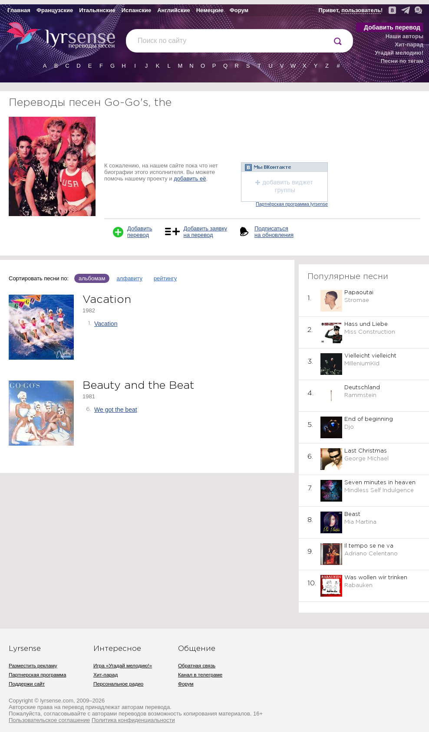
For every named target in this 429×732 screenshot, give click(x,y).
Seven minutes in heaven (380, 482)
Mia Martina (360, 522)
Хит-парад (409, 44)
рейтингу (165, 278)
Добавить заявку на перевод (205, 231)
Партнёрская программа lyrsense (292, 204)
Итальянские (97, 10)
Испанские (136, 10)
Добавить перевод (392, 27)
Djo (349, 427)
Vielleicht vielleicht (370, 356)
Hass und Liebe (366, 324)
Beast (352, 514)
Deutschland (362, 387)
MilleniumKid (362, 363)
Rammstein (360, 395)
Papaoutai (358, 292)
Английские (173, 10)
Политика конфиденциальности (133, 720)
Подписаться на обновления (274, 231)
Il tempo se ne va (368, 546)
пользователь (361, 10)
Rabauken (358, 585)
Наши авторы (404, 36)
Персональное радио (118, 683)
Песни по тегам (402, 61)
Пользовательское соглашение (49, 720)
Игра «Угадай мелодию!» (122, 665)
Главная (18, 10)
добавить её (190, 178)
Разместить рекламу (33, 665)
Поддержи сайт (27, 683)
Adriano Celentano (371, 553)
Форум (239, 10)
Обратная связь (196, 665)
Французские (54, 10)
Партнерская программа (37, 674)
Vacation (105, 323)
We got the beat (115, 409)
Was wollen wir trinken (375, 577)
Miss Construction (369, 332)
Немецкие (210, 10)
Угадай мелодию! (399, 52)
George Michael (366, 458)
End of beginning (368, 419)
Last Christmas (365, 451)
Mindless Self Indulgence (379, 490)
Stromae (356, 300)
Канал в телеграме (200, 674)
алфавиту (129, 278)
